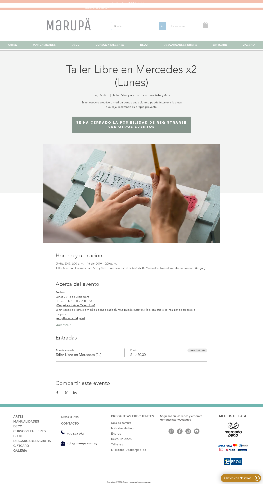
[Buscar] (132, 26)
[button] (205, 25)
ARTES (18, 416)
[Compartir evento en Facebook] (57, 392)
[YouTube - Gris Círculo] (196, 431)
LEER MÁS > (63, 324)
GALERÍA (20, 450)
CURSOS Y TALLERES (29, 431)
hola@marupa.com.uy (96, 7)
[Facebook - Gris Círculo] (180, 431)
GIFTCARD (21, 446)
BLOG (17, 436)
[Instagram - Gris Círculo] (188, 431)
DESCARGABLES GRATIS (32, 441)
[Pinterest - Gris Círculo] (171, 431)
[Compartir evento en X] (66, 392)
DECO (17, 426)
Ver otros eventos (131, 127)
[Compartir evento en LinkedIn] (75, 392)
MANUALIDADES (26, 421)
